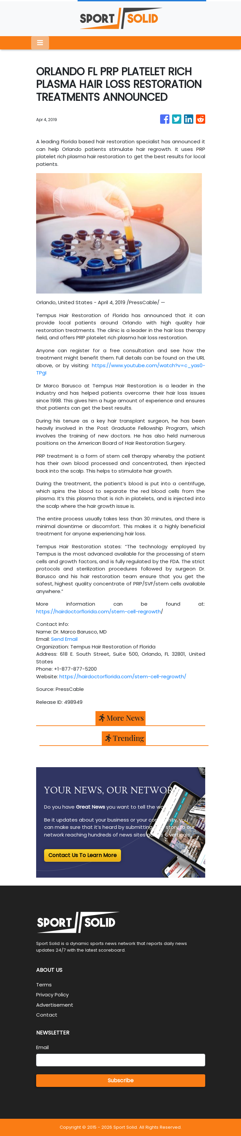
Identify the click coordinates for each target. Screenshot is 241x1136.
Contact (46, 1014)
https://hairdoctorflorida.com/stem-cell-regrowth (98, 611)
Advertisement (54, 1004)
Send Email (64, 638)
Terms (44, 984)
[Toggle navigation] (40, 42)
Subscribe (121, 1080)
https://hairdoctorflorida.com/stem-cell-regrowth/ (122, 676)
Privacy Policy (52, 994)
